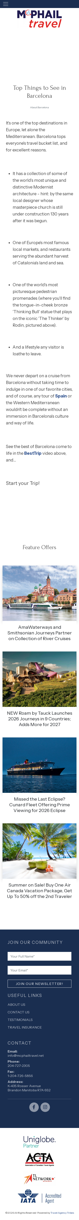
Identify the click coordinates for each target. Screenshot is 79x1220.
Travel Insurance (25, 1027)
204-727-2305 (19, 1065)
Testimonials (20, 1020)
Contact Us (18, 1012)
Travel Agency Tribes (62, 1212)
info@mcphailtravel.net (26, 1055)
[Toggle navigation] (5, 4)
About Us (16, 1004)
